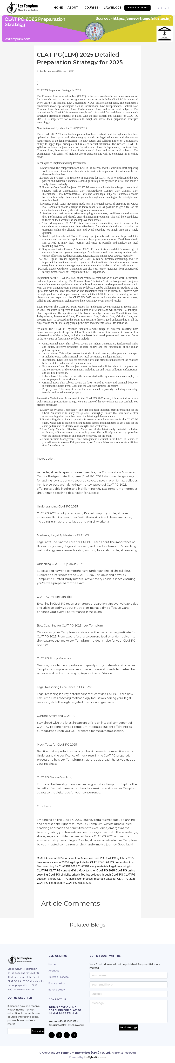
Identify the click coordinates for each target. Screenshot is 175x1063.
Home (58, 7)
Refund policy (57, 989)
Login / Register (137, 7)
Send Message (128, 1027)
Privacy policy (57, 983)
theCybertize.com (95, 1056)
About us (54, 970)
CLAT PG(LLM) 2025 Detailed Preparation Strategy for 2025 (85, 58)
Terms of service (59, 977)
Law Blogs (113, 7)
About (73, 7)
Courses (92, 7)
